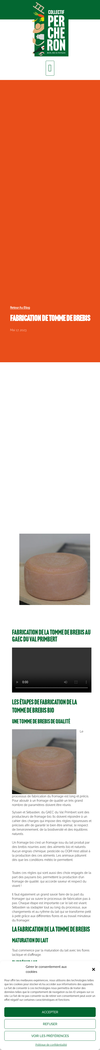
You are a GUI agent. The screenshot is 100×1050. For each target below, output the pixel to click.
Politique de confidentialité (51, 1044)
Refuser (50, 1024)
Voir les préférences (50, 1036)
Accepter (50, 1012)
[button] (93, 969)
